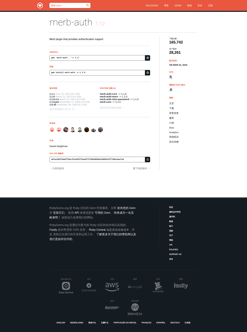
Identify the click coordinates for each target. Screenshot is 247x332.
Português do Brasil (125, 323)
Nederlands (76, 323)
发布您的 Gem (126, 208)
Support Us (175, 254)
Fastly (53, 229)
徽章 (171, 118)
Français (146, 323)
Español (160, 323)
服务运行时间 (175, 212)
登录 (200, 5)
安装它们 (58, 212)
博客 (166, 5)
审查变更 (174, 113)
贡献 (171, 231)
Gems (177, 5)
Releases (152, 5)
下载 (171, 108)
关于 (171, 235)
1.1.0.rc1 (54, 99)
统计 (171, 226)
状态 (171, 207)
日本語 (187, 323)
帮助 (171, 240)
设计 (91, 279)
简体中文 (92, 323)
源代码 (172, 217)
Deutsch (175, 323)
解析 (137, 279)
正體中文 (105, 323)
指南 (189, 5)
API (170, 245)
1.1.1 (52, 93)
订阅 (171, 122)
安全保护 (136, 301)
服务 (183, 279)
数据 (171, 221)
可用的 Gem (102, 212)
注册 (210, 5)
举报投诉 (174, 137)
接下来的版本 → (141, 168)
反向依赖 (174, 141)
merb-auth (70, 22)
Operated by (67, 280)
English (61, 323)
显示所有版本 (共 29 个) (62, 109)
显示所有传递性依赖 (110, 107)
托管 (114, 279)
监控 (160, 279)
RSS (171, 127)
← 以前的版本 (56, 168)
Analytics (174, 132)
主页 (171, 103)
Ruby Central (97, 229)
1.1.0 (52, 96)
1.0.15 (52, 104)
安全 (171, 259)
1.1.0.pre (54, 102)
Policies (173, 249)
